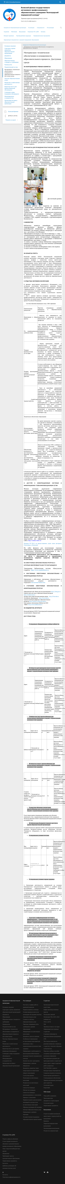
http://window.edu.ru (29, 595)
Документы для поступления (31, 1036)
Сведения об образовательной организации (15, 27)
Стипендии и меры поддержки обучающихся (11, 93)
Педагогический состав (11, 67)
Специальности (40, 27)
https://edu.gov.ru (56, 591)
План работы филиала (50, 1096)
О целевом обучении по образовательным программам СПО (52, 1036)
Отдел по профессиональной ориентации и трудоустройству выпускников (52, 1116)
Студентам (6, 31)
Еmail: (40, 14)
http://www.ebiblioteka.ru (35, 604)
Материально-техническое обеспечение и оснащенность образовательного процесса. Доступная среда (12, 73)
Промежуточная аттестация (51, 1026)
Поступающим (50, 27)
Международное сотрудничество (9, 97)
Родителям (47, 1087)
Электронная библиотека (38, 582)
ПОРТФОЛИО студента (50, 1068)
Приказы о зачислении (29, 1097)
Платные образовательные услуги (12, 79)
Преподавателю (48, 1098)
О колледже (31, 27)
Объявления (6, 1153)
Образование (8, 58)
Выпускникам (22, 31)
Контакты (43, 31)
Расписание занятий (49, 1014)
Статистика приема (28, 1075)
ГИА (45, 1024)
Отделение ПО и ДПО (33, 31)
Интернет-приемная (9, 36)
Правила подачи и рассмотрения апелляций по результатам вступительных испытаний (32, 1102)
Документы (7, 56)
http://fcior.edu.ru (54, 596)
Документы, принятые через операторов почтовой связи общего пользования (31, 1070)
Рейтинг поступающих (29, 1090)
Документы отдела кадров (51, 1100)
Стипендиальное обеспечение (52, 1078)
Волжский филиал (13, 111)
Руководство (8, 64)
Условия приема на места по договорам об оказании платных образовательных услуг (32, 1014)
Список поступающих (29, 1087)
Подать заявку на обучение (10, 1139)
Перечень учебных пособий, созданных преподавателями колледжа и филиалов (52, 1053)
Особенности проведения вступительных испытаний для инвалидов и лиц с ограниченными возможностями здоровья (32, 1043)
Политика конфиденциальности (11, 1177)
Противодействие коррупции (23, 36)
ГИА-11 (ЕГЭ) (47, 1022)
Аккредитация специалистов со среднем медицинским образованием (21, 40)
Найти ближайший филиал (12, 2)
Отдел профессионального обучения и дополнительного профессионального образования (12, 1144)
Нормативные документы (51, 1105)
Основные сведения (10, 46)
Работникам (14, 31)
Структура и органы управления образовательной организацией (9, 51)
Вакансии (46, 1121)
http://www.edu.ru (44, 598)
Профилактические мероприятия (42, 36)
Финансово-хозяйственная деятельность (12, 83)
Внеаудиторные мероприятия (52, 1070)
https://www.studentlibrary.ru (40, 570)
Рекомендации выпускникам (51, 1128)
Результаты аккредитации (51, 1131)
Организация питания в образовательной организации (10, 102)
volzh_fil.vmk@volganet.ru (30, 21)
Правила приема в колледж (30, 1009)
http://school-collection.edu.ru (37, 601)
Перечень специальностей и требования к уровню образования (31, 1026)
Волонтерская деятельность (52, 1075)
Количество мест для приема (31, 1061)
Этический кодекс (49, 1085)
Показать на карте (12, 120)
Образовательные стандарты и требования (11, 61)
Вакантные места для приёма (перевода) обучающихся (10, 88)
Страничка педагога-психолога (52, 1073)
